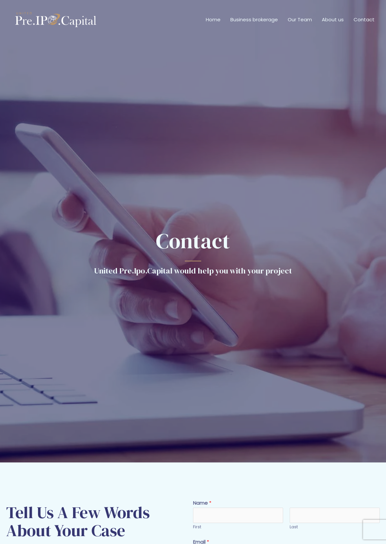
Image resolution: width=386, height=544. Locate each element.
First (197, 527)
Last (294, 527)
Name (202, 502)
